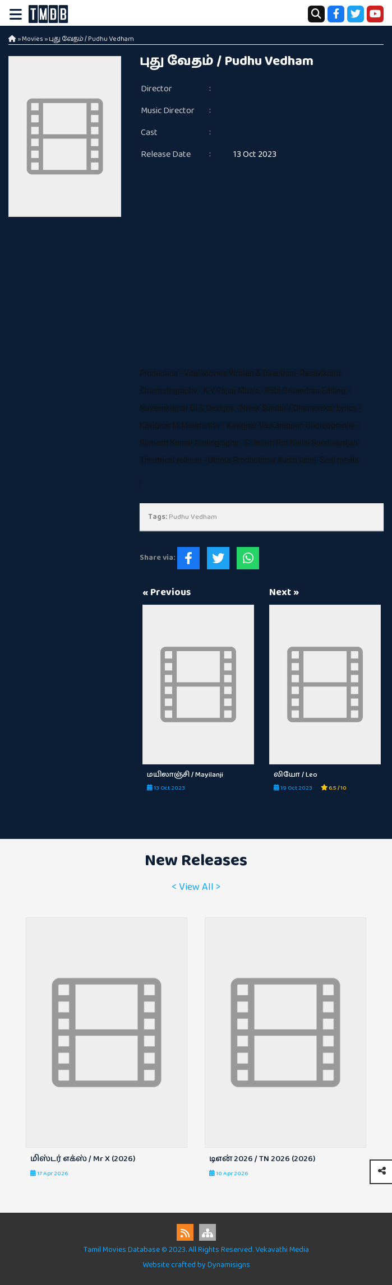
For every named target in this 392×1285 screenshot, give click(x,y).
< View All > (196, 887)
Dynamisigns (228, 1265)
